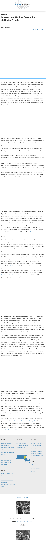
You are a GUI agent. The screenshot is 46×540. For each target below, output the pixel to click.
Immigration (22, 475)
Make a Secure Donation (11, 533)
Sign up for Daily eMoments (38, 515)
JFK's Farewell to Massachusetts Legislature (23, 472)
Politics (27, 475)
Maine (31, 185)
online (39, 399)
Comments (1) (36, 29)
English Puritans (8, 90)
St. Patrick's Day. (14, 219)
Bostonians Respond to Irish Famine (23, 502)
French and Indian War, (7, 228)
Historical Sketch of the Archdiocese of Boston (7, 428)
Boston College (5, 397)
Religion (33, 425)
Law (32, 418)
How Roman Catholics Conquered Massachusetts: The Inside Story (8, 437)
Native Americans (35, 422)
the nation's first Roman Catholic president (13, 383)
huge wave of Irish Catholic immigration (25, 375)
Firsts (18, 475)
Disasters (22, 504)
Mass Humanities (16, 522)
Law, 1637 (13, 27)
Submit (37, 532)
